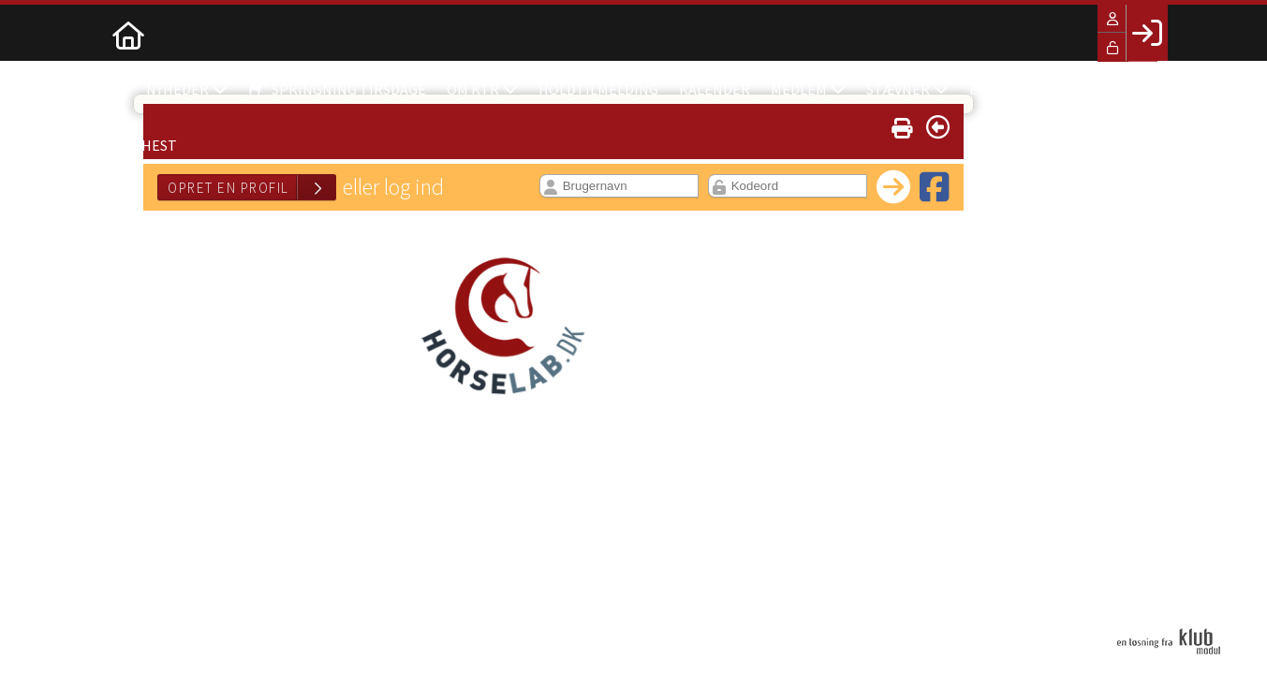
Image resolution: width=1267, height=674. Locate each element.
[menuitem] (128, 33)
